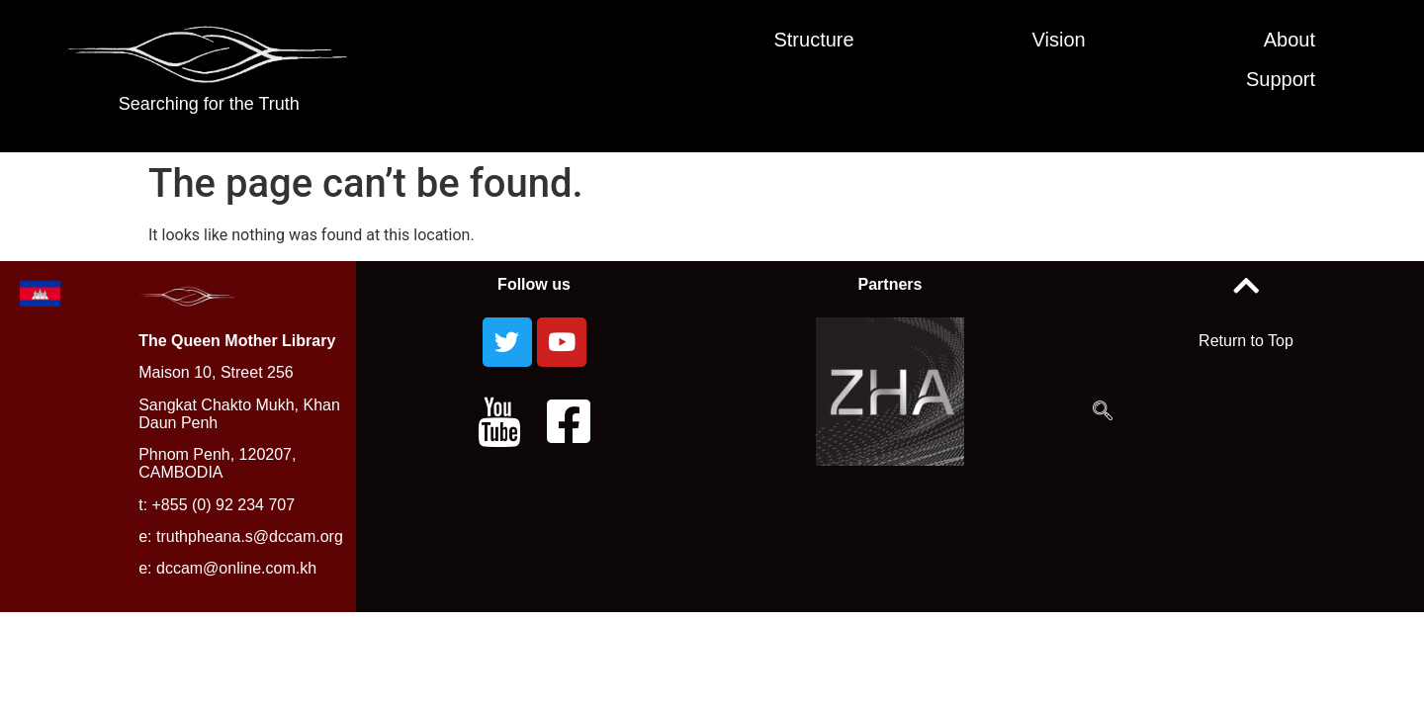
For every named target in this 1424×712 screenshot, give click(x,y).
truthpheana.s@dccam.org (249, 536)
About (1289, 39)
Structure (813, 39)
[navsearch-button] (1102, 412)
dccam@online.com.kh (236, 568)
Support (1280, 79)
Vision (1059, 39)
